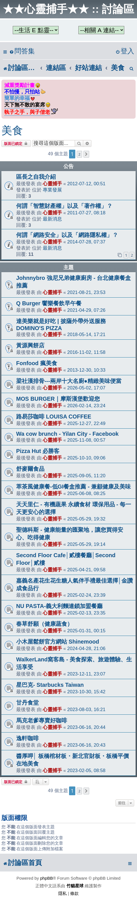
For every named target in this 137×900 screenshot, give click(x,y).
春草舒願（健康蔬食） (44, 624)
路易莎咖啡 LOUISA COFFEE (53, 416)
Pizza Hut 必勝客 (37, 451)
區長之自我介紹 (36, 177)
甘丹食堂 (27, 702)
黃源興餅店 (30, 345)
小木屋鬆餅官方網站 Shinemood (57, 642)
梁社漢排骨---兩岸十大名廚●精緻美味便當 (68, 381)
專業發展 (52, 189)
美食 (12, 130)
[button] (86, 154)
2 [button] (79, 154)
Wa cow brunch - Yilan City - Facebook (67, 434)
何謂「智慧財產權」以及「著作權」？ (64, 206)
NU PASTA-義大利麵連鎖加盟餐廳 (59, 606)
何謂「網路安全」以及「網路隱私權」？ (67, 235)
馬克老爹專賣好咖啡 (41, 720)
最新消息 (52, 218)
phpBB (46, 878)
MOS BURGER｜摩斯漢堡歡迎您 (58, 399)
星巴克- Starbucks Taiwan (50, 685)
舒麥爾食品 (30, 469)
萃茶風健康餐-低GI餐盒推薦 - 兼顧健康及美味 (73, 486)
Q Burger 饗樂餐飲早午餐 (49, 303)
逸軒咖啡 (27, 738)
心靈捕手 (52, 183)
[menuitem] (22, 51)
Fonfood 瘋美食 (36, 363)
